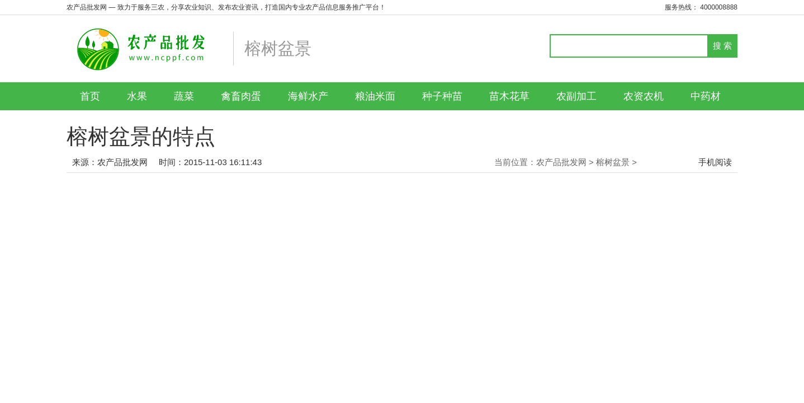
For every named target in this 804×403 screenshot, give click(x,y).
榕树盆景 (613, 162)
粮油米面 (375, 96)
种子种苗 (442, 96)
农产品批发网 (122, 162)
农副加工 (576, 96)
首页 (90, 96)
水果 (137, 96)
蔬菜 (184, 96)
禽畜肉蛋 (241, 96)
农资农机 (643, 96)
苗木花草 (509, 96)
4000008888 (718, 7)
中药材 (706, 96)
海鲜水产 (308, 96)
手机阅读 (715, 162)
